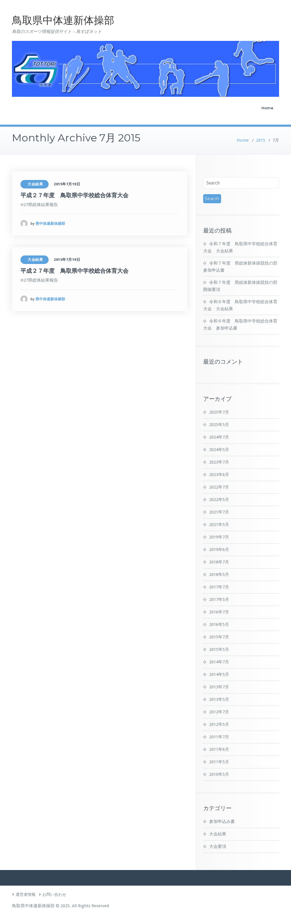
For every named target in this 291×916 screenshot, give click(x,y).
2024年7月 (219, 437)
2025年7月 (219, 412)
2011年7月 (219, 736)
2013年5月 (219, 699)
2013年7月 (219, 686)
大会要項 (217, 846)
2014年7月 (219, 662)
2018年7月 (219, 562)
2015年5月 (219, 649)
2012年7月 (219, 711)
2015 (260, 140)
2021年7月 (219, 512)
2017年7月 (219, 587)
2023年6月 (219, 474)
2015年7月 (219, 637)
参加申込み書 (222, 821)
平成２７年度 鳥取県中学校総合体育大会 (74, 195)
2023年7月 (219, 462)
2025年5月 (219, 424)
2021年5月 (219, 524)
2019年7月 (219, 537)
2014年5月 (219, 674)
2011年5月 (219, 761)
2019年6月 (219, 549)
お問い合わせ (54, 894)
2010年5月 (219, 774)
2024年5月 (219, 449)
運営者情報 (26, 894)
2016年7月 (219, 612)
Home (267, 108)
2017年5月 (219, 599)
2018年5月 (219, 574)
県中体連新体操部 (50, 223)
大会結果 (35, 184)
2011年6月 (219, 749)
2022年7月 (219, 487)
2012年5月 (219, 724)
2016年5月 (219, 624)
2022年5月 (219, 499)
